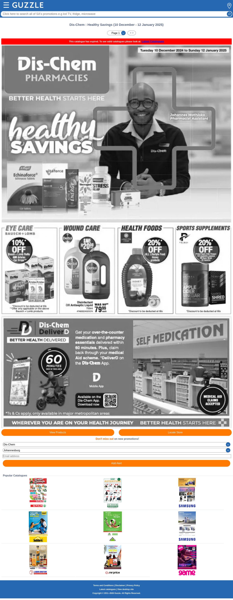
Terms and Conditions (103, 585)
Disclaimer (120, 585)
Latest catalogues (107, 589)
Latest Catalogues (153, 41)
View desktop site (125, 589)
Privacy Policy (133, 585)
